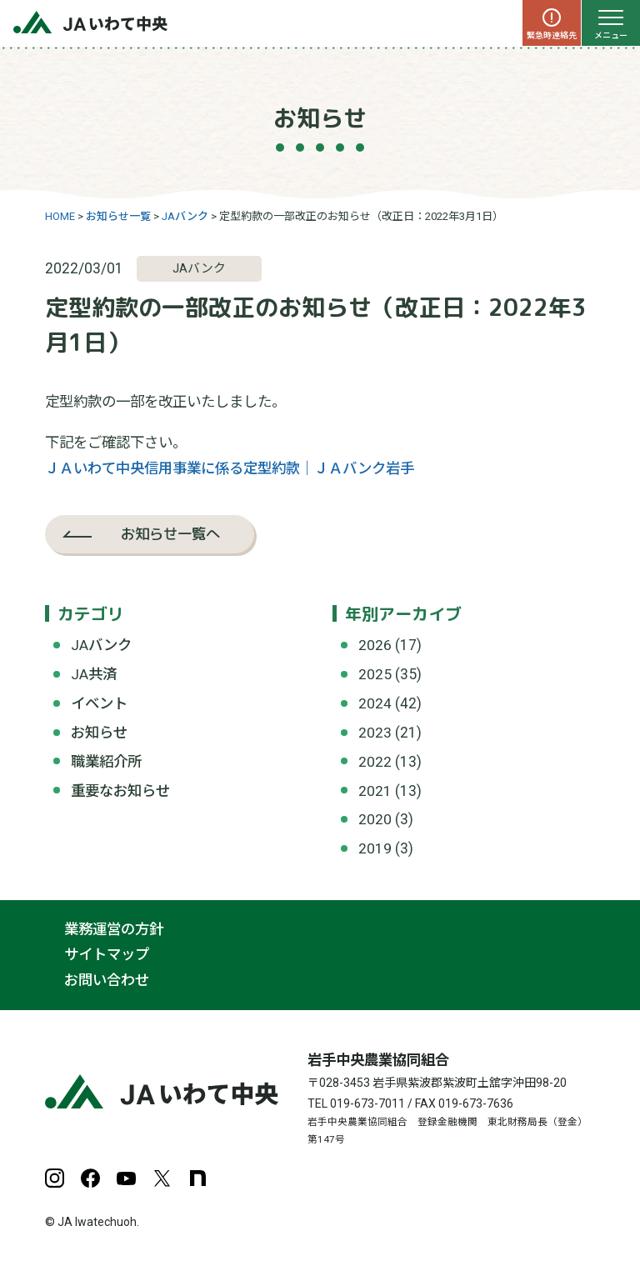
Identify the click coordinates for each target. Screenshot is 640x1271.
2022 (375, 761)
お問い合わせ (106, 980)
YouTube (126, 1178)
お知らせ (99, 732)
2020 (375, 819)
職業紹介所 (106, 761)
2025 (375, 674)
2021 (375, 791)
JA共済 (94, 674)
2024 (375, 703)
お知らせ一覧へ (170, 533)
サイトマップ (106, 955)
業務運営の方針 (113, 929)
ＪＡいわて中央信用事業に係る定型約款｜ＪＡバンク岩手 (229, 468)
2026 (375, 645)
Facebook (90, 1178)
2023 (375, 732)
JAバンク (101, 645)
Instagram (54, 1178)
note (198, 1178)
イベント (99, 703)
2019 (375, 848)
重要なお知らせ (120, 791)
